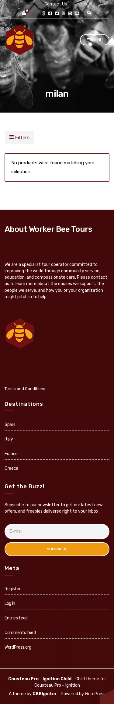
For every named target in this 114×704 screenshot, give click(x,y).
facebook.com (50, 13)
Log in (10, 603)
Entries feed (16, 618)
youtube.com (77, 13)
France (11, 453)
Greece (11, 468)
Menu (95, 40)
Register (12, 588)
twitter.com (57, 13)
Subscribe (57, 549)
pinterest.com (70, 13)
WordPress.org (18, 647)
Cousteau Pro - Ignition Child (39, 678)
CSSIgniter (45, 693)
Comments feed (20, 632)
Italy (9, 439)
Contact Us (55, 4)
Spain (10, 424)
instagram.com (63, 13)
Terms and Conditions (25, 388)
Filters (19, 137)
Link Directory (43, 13)
